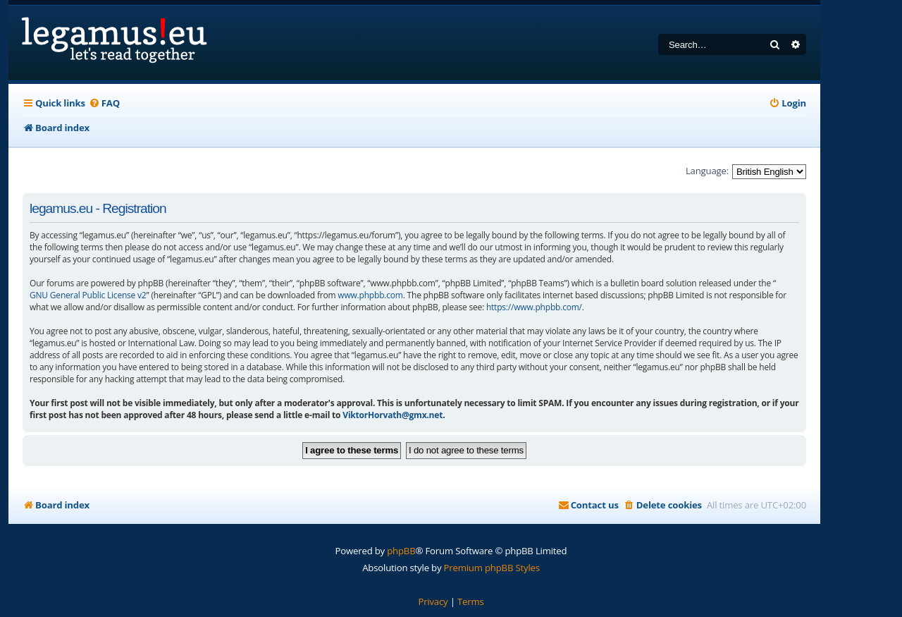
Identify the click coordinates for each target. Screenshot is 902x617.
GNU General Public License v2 (88, 295)
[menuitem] (104, 103)
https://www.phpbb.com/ (534, 307)
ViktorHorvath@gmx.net (392, 415)
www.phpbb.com (370, 295)
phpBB (401, 550)
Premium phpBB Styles (492, 567)
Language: (707, 170)
